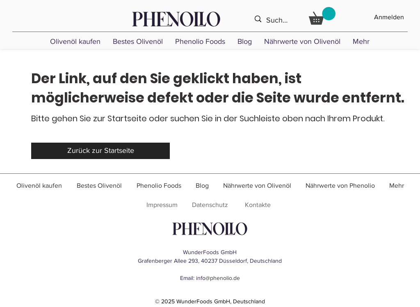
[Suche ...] (279, 20)
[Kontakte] (258, 205)
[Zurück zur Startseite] (100, 151)
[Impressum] (162, 205)
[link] (322, 16)
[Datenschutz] (210, 205)
